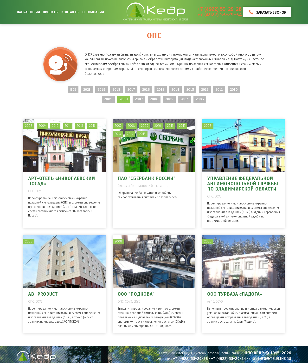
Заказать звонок (271, 12)
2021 (86, 90)
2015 (160, 90)
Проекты (50, 12)
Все (73, 90)
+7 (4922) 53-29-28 (220, 9)
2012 (204, 90)
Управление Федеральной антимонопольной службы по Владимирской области (242, 183)
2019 (101, 90)
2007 (139, 99)
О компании (93, 12)
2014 (175, 90)
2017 (131, 90)
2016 (146, 90)
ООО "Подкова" (136, 294)
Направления (28, 12)
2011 (219, 90)
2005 (169, 99)
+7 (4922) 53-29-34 (220, 15)
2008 (124, 99)
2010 (234, 90)
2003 (200, 99)
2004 (184, 99)
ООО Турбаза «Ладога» (234, 294)
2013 (190, 90)
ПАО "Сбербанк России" (146, 178)
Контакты (70, 12)
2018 (116, 90)
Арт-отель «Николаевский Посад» (61, 181)
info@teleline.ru (274, 358)
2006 (154, 99)
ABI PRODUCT (43, 294)
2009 (108, 99)
